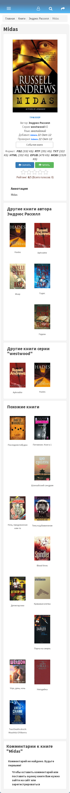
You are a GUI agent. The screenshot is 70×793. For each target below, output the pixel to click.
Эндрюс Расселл (39, 18)
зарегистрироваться (26, 784)
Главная (10, 18)
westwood (38, 127)
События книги (34, 144)
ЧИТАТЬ (44, 165)
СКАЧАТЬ (25, 165)
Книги (21, 18)
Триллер (35, 117)
